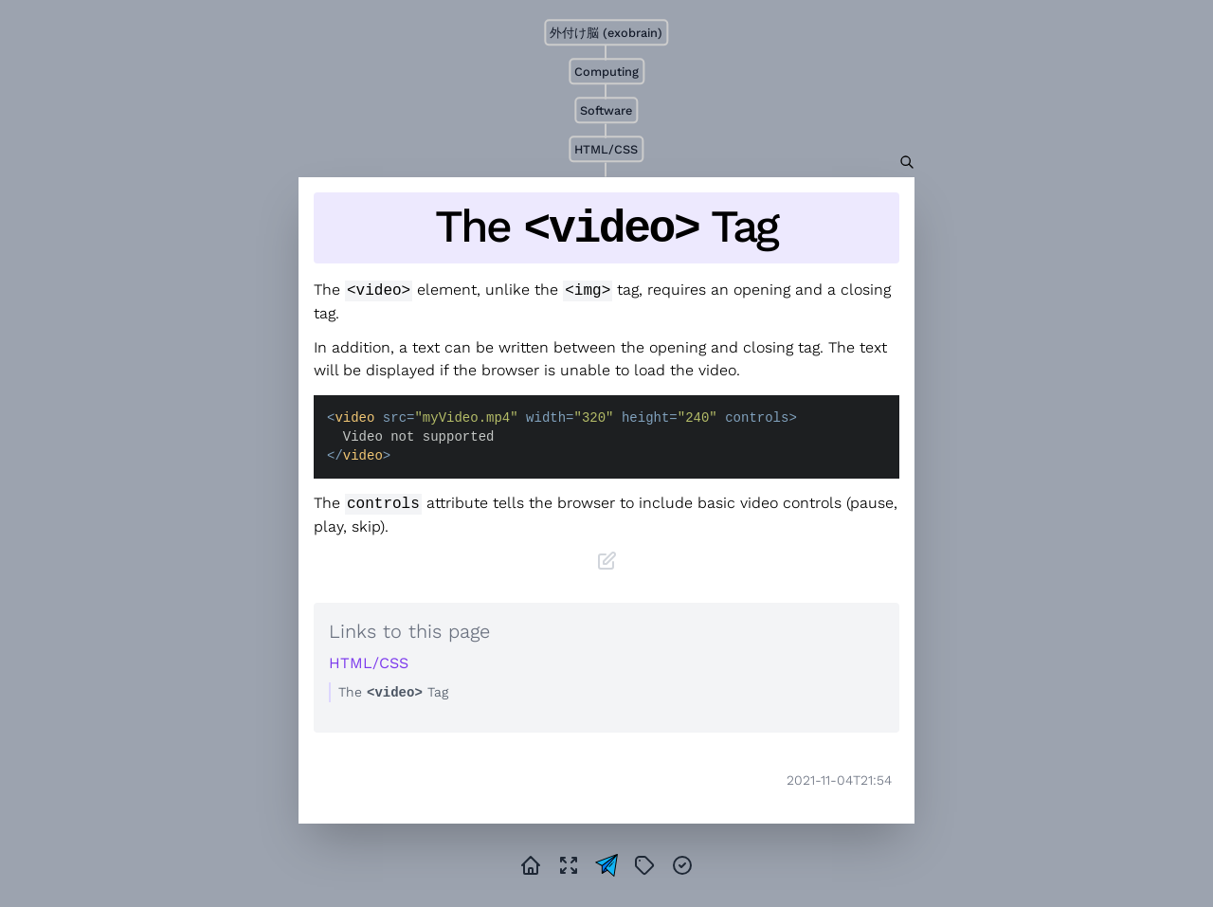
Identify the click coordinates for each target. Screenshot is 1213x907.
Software (607, 110)
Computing (606, 71)
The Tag (606, 228)
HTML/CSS (607, 149)
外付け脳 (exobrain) (607, 33)
